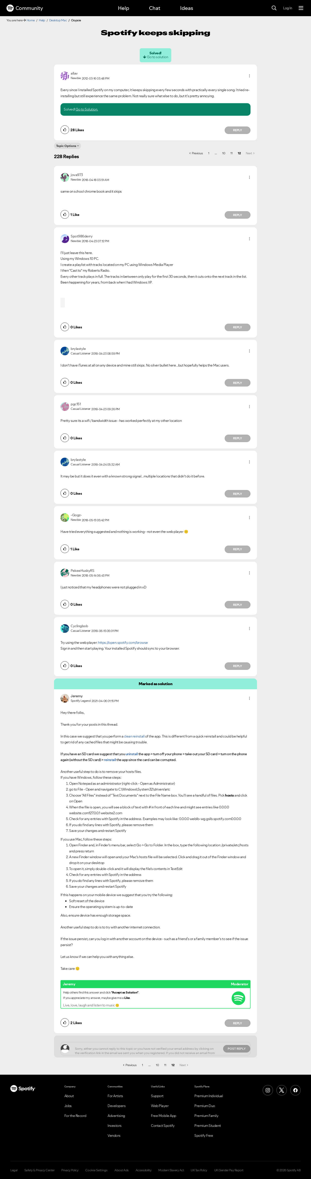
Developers (116, 1105)
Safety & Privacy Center (39, 1170)
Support (157, 1095)
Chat (154, 8)
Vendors (114, 1135)
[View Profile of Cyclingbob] (79, 626)
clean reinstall (134, 736)
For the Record (75, 1115)
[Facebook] (295, 1090)
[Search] (274, 8)
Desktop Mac (58, 20)
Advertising (116, 1115)
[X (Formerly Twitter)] (281, 1090)
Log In (287, 8)
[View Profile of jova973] (77, 174)
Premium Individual (208, 1095)
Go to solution (157, 57)
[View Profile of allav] (74, 73)
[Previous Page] (196, 153)
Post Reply (237, 1048)
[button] (249, 76)
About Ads (121, 1170)
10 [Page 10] (223, 153)
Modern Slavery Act (171, 1170)
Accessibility (144, 1170)
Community (24, 8)
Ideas (186, 8)
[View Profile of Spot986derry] (81, 236)
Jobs (68, 1105)
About (69, 1095)
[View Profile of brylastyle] (78, 348)
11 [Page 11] (231, 153)
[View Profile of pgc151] (76, 404)
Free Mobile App (163, 1115)
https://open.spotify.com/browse (123, 642)
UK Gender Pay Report (228, 1170)
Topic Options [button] (66, 146)
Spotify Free (203, 1135)
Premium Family (206, 1115)
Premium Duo (204, 1105)
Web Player (159, 1105)
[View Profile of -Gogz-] (76, 515)
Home (31, 20)
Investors (115, 1125)
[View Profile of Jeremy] (77, 696)
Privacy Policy (69, 1170)
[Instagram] (268, 1090)
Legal (13, 1170)
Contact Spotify (163, 1125)
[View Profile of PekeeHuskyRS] (82, 570)
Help (123, 8)
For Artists (115, 1095)
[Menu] (301, 8)
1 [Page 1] (208, 153)
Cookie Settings (96, 1170)
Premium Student (207, 1125)
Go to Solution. (87, 109)
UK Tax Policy (199, 1170)
